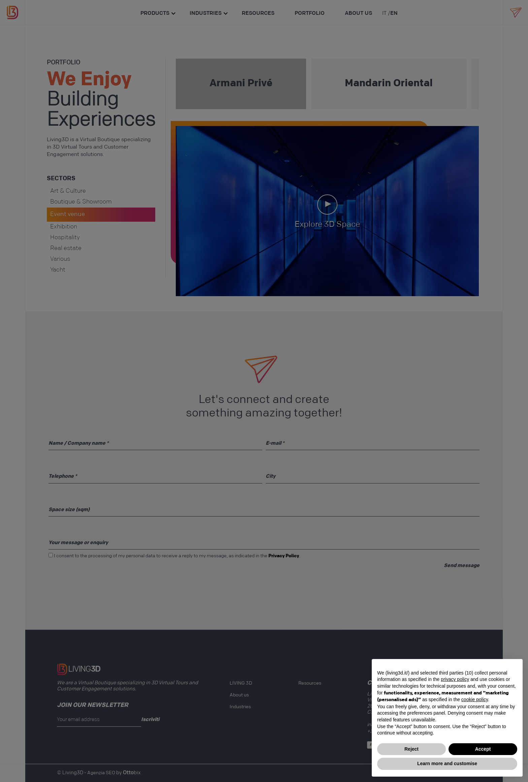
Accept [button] (483, 749)
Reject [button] (411, 749)
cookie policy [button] (474, 699)
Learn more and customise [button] (447, 763)
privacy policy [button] (455, 679)
